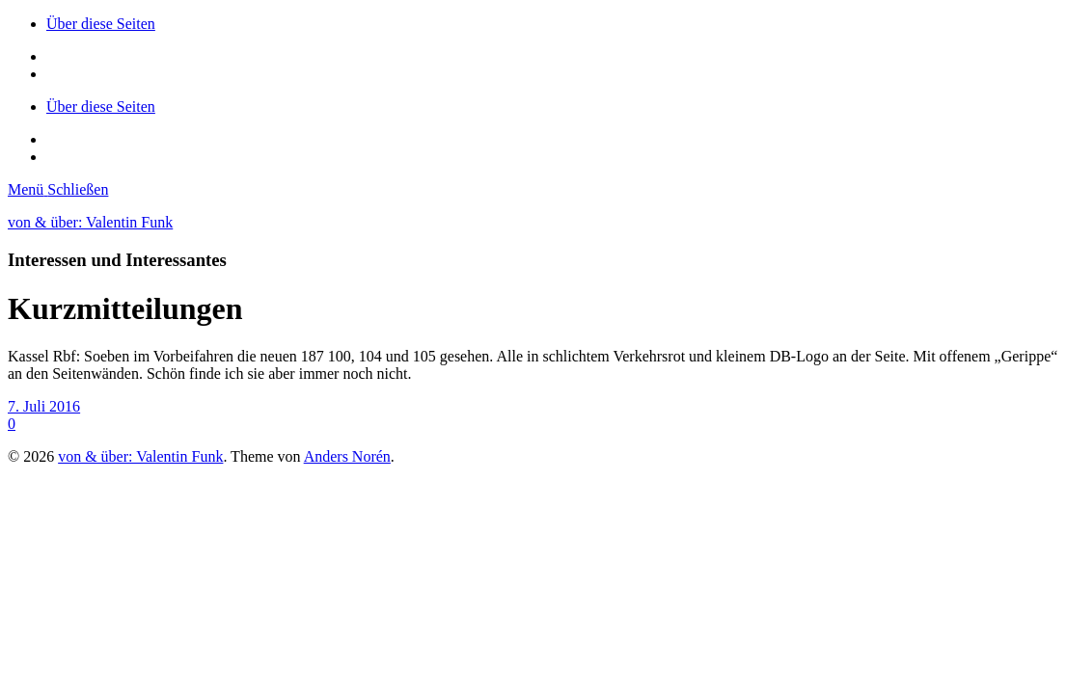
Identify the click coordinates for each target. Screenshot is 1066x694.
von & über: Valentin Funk (90, 222)
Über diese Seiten (100, 23)
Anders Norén (347, 456)
